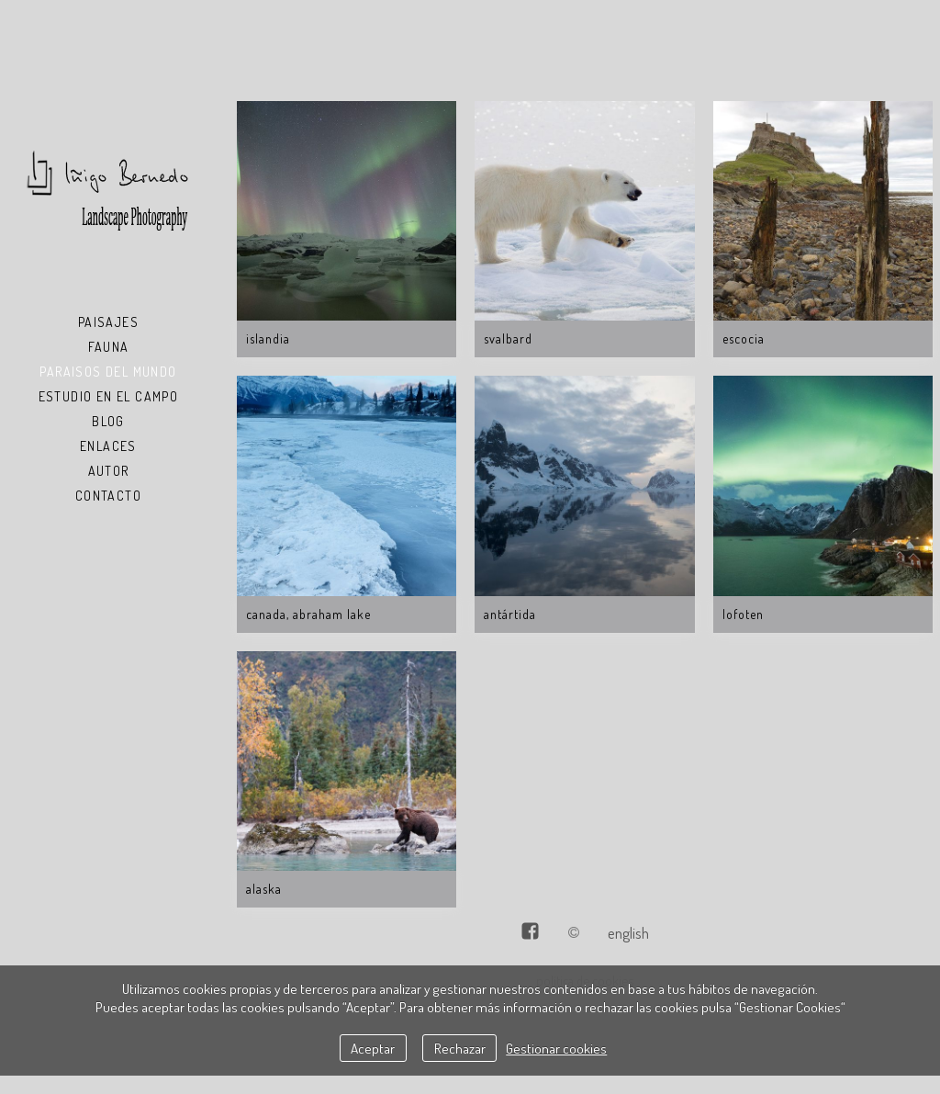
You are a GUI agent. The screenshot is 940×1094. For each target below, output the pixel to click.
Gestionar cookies (556, 1048)
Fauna (108, 347)
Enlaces (108, 446)
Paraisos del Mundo (107, 371)
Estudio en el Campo (109, 396)
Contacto (108, 495)
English (628, 932)
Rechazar (460, 1048)
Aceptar (373, 1048)
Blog (108, 421)
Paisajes (108, 322)
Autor (108, 471)
